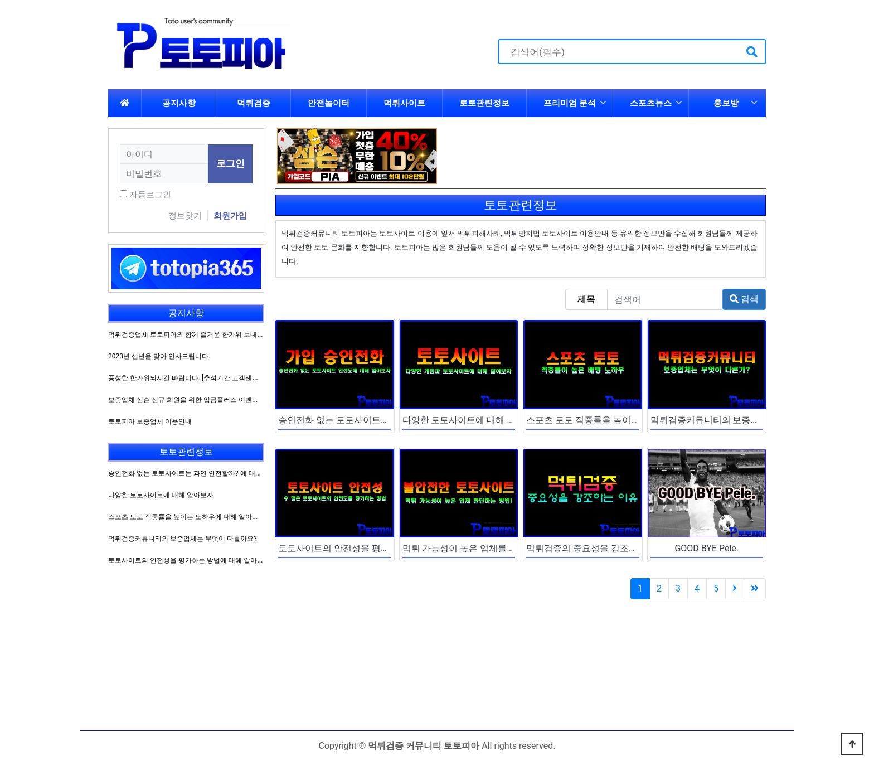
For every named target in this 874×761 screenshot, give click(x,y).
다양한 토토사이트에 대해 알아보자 (472, 420)
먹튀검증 (253, 103)
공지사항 (179, 103)
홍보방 (726, 103)
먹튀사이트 (404, 103)
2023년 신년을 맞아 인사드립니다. (159, 356)
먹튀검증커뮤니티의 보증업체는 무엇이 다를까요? (749, 420)
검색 (744, 299)
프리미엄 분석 (569, 103)
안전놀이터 (328, 103)
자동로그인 (150, 195)
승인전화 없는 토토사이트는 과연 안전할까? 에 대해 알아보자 (199, 473)
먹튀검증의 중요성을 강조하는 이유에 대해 (611, 548)
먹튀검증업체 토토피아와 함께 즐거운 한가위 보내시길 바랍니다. (204, 334)
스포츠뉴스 (651, 103)
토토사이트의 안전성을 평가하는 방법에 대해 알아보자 (386, 548)
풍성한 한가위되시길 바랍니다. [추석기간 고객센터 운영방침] (198, 378)
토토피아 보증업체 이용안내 (150, 421)
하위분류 (603, 103)
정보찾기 (185, 216)
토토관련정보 (484, 103)
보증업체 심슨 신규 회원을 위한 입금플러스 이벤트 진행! (191, 400)
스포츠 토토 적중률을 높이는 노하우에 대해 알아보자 (631, 420)
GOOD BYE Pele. (706, 548)
